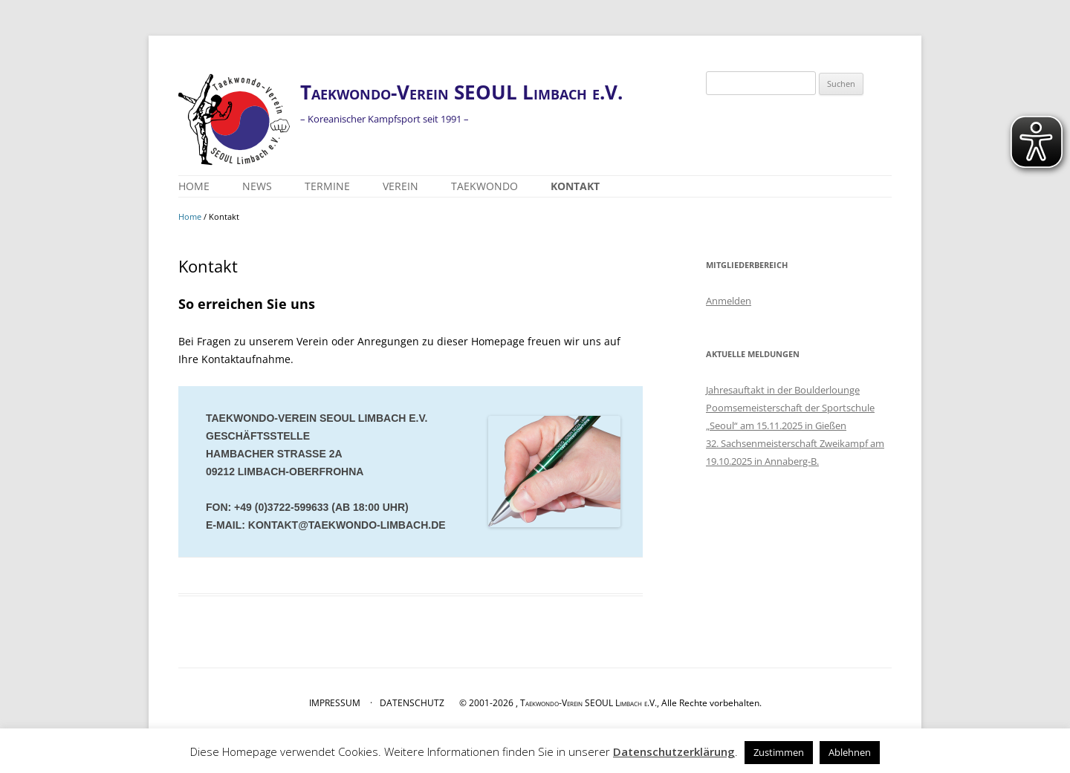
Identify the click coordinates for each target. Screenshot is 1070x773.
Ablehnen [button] (850, 752)
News (257, 186)
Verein (400, 186)
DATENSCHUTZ (412, 703)
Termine (327, 186)
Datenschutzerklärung (674, 751)
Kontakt (575, 186)
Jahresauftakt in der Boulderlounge (783, 390)
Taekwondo (484, 186)
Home (194, 186)
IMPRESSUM (334, 703)
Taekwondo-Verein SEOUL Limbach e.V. (461, 92)
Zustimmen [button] (778, 752)
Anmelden (728, 300)
